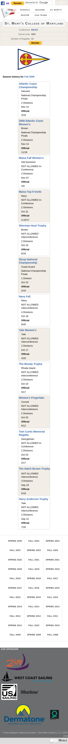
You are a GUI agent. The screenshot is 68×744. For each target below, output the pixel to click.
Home (10, 10)
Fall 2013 (33, 607)
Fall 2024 (33, 541)
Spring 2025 (15, 541)
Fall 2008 (52, 635)
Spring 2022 (15, 560)
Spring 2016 (53, 588)
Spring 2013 (53, 607)
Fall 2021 (33, 560)
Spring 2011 (15, 625)
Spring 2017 (15, 588)
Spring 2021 (53, 560)
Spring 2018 (34, 578)
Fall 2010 (33, 625)
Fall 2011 (52, 616)
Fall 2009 (29, 76)
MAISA (34, 30)
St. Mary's (56, 10)
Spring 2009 (34, 635)
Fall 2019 (33, 569)
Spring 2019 (53, 569)
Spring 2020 (15, 569)
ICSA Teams (41, 15)
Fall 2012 (15, 616)
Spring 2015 (34, 597)
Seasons (40, 10)
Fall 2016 (33, 588)
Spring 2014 (15, 607)
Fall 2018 (15, 578)
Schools (25, 10)
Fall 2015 (15, 597)
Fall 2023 (15, 550)
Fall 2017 (52, 578)
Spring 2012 (34, 616)
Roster (25, 15)
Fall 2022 (52, 550)
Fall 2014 (52, 597)
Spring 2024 (53, 541)
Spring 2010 (53, 625)
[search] (39, 2)
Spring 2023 (34, 550)
